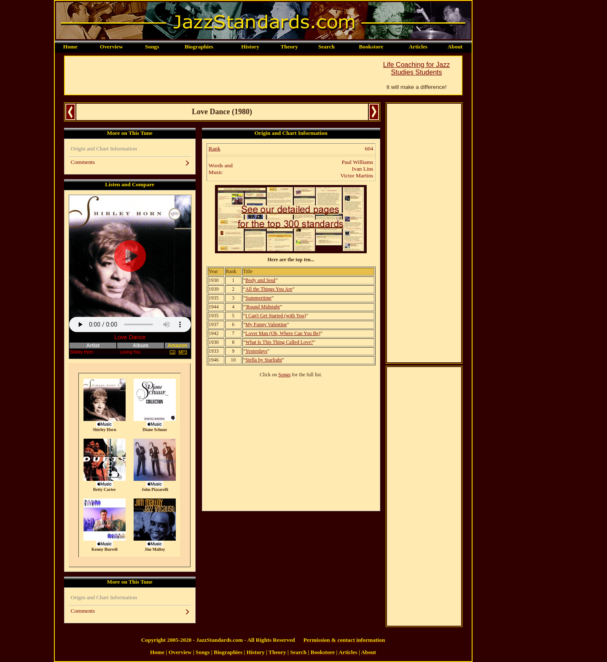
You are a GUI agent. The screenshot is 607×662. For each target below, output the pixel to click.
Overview (111, 46)
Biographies (199, 46)
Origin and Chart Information (104, 148)
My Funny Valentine (266, 324)
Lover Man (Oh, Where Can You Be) (282, 333)
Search (326, 46)
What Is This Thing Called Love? (279, 342)
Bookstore (371, 46)
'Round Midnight (262, 307)
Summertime (258, 298)
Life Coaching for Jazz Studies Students (416, 68)
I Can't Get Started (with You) (275, 316)
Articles (418, 46)
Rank (214, 148)
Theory (289, 46)
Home (70, 46)
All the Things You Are (268, 289)
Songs (152, 46)
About (455, 46)
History (250, 46)
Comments (83, 162)
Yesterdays (256, 351)
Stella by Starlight (263, 360)
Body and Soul (260, 280)
